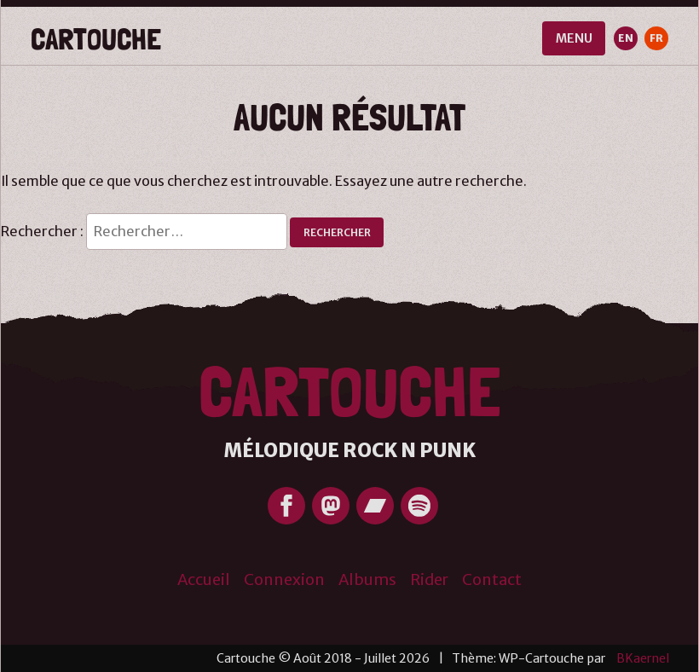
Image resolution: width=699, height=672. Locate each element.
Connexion (284, 579)
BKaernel (642, 658)
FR (656, 38)
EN (625, 38)
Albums (367, 579)
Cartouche (96, 38)
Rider (429, 579)
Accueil (203, 579)
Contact (492, 579)
